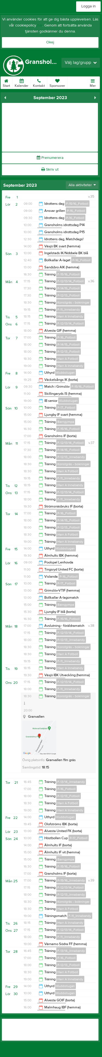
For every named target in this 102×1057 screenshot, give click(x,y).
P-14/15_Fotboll (68, 288)
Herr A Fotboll (67, 359)
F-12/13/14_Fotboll (70, 281)
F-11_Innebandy (68, 309)
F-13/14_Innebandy (71, 782)
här (39, 25)
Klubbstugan (65, 372)
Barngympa (65, 422)
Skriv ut (49, 169)
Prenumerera (50, 157)
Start (6, 82)
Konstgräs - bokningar (73, 302)
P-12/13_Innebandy (71, 457)
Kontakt (39, 82)
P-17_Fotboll (66, 407)
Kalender (21, 82)
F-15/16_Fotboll (77, 203)
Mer (93, 82)
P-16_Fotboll (76, 211)
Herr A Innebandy (70, 316)
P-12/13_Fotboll (68, 295)
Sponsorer (57, 82)
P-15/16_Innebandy (71, 880)
